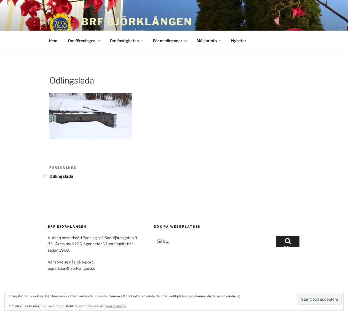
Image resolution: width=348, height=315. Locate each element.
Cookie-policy (115, 306)
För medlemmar (170, 40)
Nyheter (238, 40)
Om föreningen (84, 40)
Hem (53, 40)
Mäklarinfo (209, 40)
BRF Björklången (136, 22)
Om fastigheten (127, 40)
